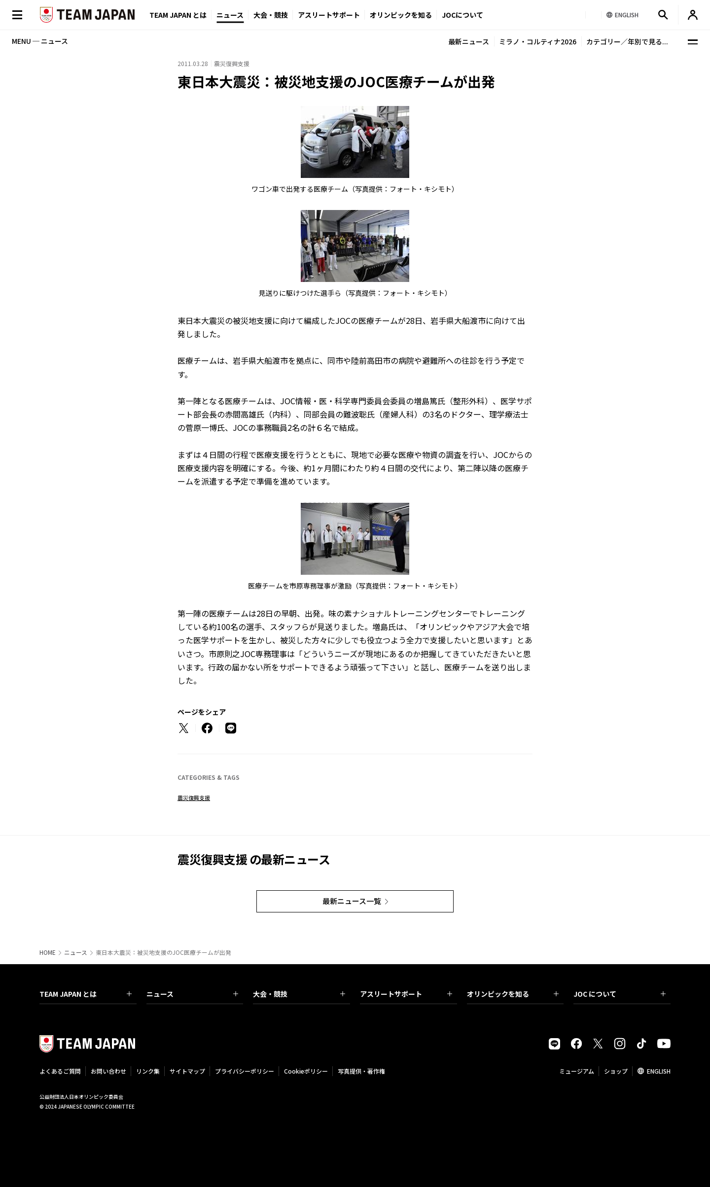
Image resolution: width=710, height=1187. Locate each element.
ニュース (230, 15)
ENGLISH (659, 1071)
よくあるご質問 (60, 1071)
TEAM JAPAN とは (85, 994)
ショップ (616, 1071)
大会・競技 (299, 994)
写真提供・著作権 (361, 1071)
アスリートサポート (329, 15)
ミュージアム (576, 1071)
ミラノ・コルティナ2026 (537, 41)
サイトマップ (187, 1071)
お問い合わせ (108, 1071)
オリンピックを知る (401, 15)
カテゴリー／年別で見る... (627, 41)
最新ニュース (468, 41)
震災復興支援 (194, 798)
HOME (47, 952)
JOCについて (462, 15)
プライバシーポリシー (244, 1071)
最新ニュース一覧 (351, 901)
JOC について (619, 994)
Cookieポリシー (306, 1071)
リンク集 (148, 1071)
